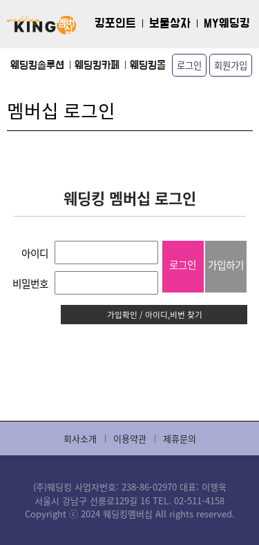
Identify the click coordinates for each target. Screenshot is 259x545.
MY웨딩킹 (227, 23)
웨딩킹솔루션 (37, 65)
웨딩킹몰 (148, 65)
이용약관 (129, 438)
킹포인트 (115, 23)
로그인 (189, 65)
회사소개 (80, 438)
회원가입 (230, 65)
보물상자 (170, 23)
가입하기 (226, 264)
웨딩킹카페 (97, 65)
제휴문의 (179, 438)
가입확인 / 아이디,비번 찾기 (154, 314)
